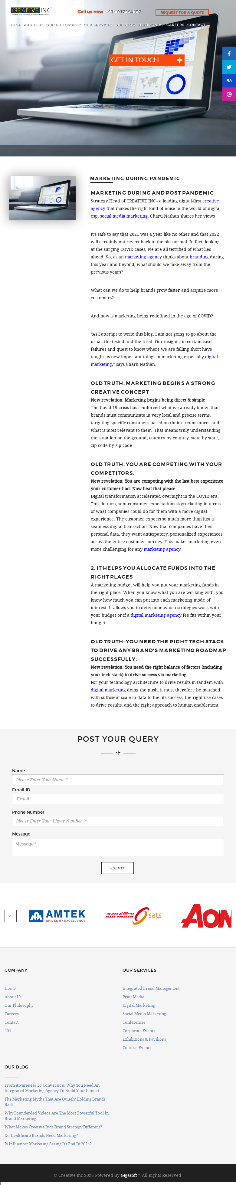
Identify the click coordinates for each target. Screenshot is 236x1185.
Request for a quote (182, 12)
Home (10, 988)
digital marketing (108, 690)
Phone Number (28, 812)
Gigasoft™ (131, 1175)
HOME (15, 25)
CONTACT (196, 25)
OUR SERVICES (98, 25)
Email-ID (21, 790)
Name (18, 771)
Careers (12, 1013)
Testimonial (151, 25)
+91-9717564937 (123, 11)
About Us (13, 997)
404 (8, 1030)
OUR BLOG (125, 25)
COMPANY (16, 970)
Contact (12, 1022)
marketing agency (143, 257)
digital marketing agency (156, 615)
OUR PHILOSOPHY (63, 25)
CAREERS (175, 25)
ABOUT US (33, 25)
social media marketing (124, 216)
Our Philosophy (19, 1005)
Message (21, 834)
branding (199, 257)
